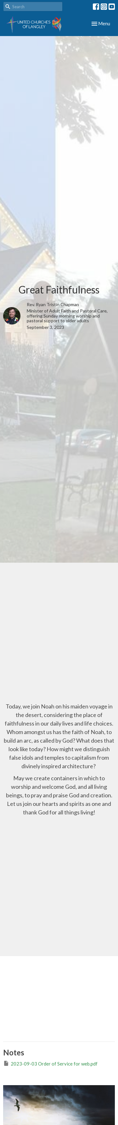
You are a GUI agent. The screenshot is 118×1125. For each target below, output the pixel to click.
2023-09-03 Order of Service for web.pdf (50, 1063)
